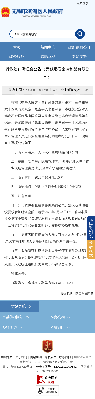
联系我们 (65, 357)
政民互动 (48, 56)
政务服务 (16, 56)
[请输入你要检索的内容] (44, 34)
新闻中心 (48, 47)
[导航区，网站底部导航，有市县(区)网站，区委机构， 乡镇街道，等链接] (47, 317)
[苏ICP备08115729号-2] (17, 366)
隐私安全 (50, 357)
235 (85, 90)
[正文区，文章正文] (47, 181)
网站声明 (36, 357)
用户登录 (82, 3)
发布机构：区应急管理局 (77, 293)
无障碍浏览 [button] (91, 227)
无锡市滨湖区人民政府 (31, 16)
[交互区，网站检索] (47, 34)
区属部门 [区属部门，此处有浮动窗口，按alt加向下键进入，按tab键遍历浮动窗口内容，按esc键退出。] (60, 327)
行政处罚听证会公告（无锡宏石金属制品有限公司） (47, 73)
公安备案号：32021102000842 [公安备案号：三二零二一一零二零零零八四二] (56, 366)
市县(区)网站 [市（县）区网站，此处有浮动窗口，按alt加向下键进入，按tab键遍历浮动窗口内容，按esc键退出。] (15, 317)
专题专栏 (79, 56)
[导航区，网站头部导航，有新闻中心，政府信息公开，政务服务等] (47, 51)
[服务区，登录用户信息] (82, 3)
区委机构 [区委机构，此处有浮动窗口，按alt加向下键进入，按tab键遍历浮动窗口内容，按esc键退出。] (60, 317)
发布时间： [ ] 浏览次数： (49, 90)
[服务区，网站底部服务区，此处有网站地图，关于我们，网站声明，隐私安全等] (47, 367)
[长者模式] (91, 249)
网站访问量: (81, 357)
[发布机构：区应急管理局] (47, 294)
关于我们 (21, 357)
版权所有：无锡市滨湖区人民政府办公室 (46, 362)
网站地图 (7, 357)
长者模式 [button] (91, 249)
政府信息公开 (79, 47)
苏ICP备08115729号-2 (17, 366)
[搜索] (80, 34)
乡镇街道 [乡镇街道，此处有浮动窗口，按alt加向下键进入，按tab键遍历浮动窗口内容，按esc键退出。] (12, 327)
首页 (17, 47)
